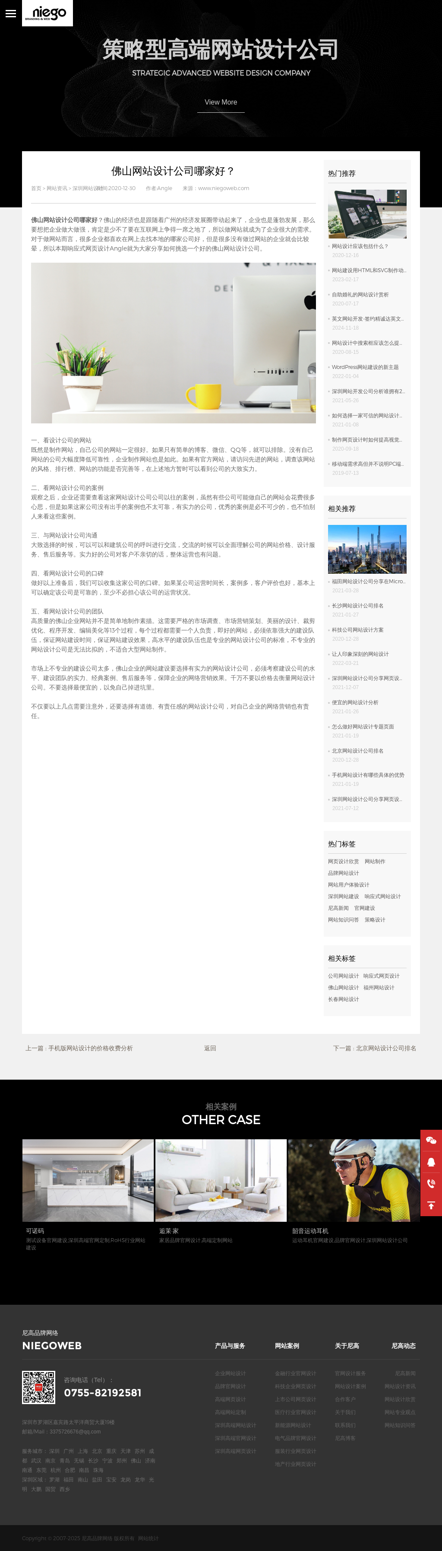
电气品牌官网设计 (295, 1438)
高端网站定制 (230, 1412)
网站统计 (148, 1538)
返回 (210, 1048)
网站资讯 (57, 188)
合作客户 (345, 1399)
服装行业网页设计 (295, 1451)
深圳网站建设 (343, 896)
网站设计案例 (350, 1386)
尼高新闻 (338, 908)
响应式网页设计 (88, 248)
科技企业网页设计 (295, 1386)
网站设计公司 (67, 573)
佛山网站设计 (343, 987)
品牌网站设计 (343, 873)
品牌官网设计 (230, 1386)
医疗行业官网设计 (295, 1412)
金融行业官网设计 (295, 1373)
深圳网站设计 (88, 188)
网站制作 (375, 861)
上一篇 (79, 1048)
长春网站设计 (343, 999)
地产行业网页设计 (295, 1464)
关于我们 (345, 1412)
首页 (36, 188)
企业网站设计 (230, 1373)
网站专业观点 (400, 1412)
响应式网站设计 (383, 896)
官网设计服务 (350, 1373)
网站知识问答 (343, 919)
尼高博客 (345, 1438)
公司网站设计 (343, 976)
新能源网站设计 (293, 1425)
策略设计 (375, 919)
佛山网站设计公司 (236, 248)
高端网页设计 (230, 1399)
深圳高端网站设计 (235, 1425)
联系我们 (345, 1425)
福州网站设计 (379, 987)
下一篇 (375, 1048)
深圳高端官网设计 (235, 1438)
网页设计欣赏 (343, 861)
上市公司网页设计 (295, 1399)
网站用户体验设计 (348, 884)
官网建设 (364, 908)
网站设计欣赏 (400, 1399)
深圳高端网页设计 (235, 1451)
